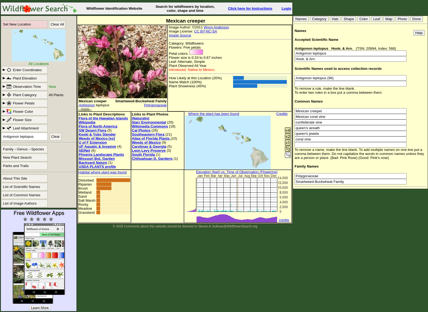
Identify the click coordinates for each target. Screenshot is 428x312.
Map (388, 19)
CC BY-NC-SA (205, 31)
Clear (55, 137)
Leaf (376, 19)
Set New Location (17, 24)
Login (286, 8)
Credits (282, 114)
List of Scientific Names (21, 187)
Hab (335, 19)
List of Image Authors (20, 203)
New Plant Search (17, 157)
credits (284, 220)
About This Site (15, 178)
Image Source (180, 35)
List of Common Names (21, 195)
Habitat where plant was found (102, 172)
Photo (402, 19)
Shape (349, 19)
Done (416, 19)
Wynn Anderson (216, 27)
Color (363, 19)
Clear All (57, 24)
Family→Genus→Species (23, 149)
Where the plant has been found (213, 114)
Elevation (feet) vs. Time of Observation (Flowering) (237, 172)
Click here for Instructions (250, 8)
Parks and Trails (16, 166)
